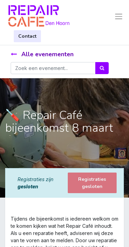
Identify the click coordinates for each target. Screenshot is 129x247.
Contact (27, 36)
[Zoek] (102, 68)
